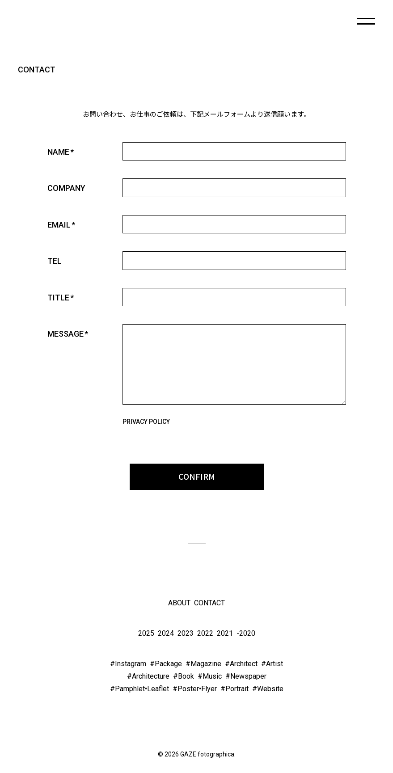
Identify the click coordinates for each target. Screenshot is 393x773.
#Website (267, 688)
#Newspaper (245, 676)
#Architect (241, 663)
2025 (146, 633)
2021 (225, 633)
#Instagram (128, 663)
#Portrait (234, 688)
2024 (166, 633)
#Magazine (203, 663)
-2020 (246, 633)
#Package (166, 663)
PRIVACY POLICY (146, 421)
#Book (183, 676)
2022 (205, 633)
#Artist (272, 663)
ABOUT (179, 603)
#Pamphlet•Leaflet (139, 688)
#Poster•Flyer (195, 688)
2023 (185, 633)
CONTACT (209, 603)
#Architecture (148, 676)
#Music (210, 676)
